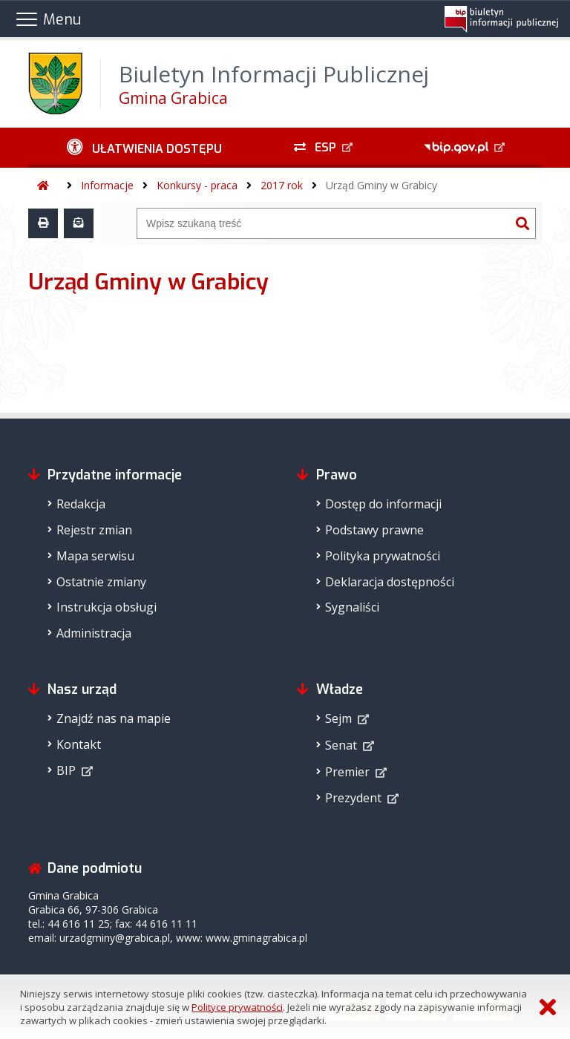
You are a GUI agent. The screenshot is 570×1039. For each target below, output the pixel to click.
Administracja (93, 633)
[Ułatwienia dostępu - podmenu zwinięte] (144, 148)
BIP (66, 770)
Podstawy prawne (374, 530)
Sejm (338, 718)
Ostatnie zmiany (101, 582)
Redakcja (80, 504)
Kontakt (78, 744)
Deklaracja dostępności (389, 582)
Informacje (107, 185)
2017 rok (282, 185)
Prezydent (353, 798)
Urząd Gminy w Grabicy (381, 185)
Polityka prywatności (382, 556)
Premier (347, 772)
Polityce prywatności (237, 1007)
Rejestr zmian (94, 530)
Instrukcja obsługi (106, 607)
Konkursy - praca (197, 185)
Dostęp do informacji (383, 504)
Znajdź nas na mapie (113, 718)
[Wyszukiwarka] (323, 223)
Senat (341, 745)
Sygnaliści (352, 607)
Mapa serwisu (95, 556)
